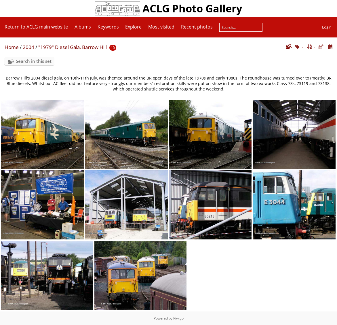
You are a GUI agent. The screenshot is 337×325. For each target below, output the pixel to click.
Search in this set (34, 61)
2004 (28, 47)
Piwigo (178, 318)
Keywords (108, 27)
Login (327, 27)
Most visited (161, 27)
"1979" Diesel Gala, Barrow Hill (72, 47)
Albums (83, 27)
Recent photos (197, 27)
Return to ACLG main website (36, 27)
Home (12, 47)
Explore (133, 27)
